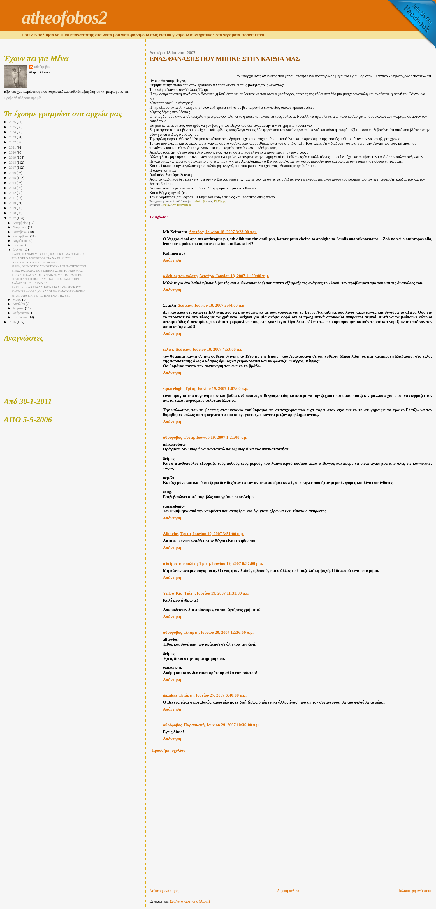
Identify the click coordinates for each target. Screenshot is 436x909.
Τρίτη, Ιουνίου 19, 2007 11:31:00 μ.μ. (217, 593)
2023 (13, 137)
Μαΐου (17, 300)
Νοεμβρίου (20, 227)
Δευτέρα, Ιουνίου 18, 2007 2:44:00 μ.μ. (211, 305)
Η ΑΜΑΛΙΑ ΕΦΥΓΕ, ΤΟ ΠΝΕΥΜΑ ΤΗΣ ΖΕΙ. (41, 295)
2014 (13, 183)
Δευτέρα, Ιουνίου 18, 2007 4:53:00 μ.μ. (209, 349)
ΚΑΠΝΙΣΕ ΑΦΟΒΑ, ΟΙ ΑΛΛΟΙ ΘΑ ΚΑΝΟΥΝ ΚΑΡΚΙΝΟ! (49, 291)
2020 (13, 152)
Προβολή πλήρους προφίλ (22, 98)
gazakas (170, 695)
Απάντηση (172, 260)
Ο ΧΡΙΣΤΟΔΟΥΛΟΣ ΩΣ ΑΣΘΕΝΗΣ (34, 262)
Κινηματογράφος (180, 204)
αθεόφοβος (172, 437)
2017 (13, 168)
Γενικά (165, 204)
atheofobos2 (64, 17)
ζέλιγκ (168, 349)
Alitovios (170, 533)
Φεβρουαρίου (22, 313)
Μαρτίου (19, 308)
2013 (13, 188)
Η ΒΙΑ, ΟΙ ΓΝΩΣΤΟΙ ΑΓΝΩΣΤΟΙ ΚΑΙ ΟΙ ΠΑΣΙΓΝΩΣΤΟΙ (49, 266)
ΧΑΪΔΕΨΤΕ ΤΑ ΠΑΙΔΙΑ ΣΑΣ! (31, 283)
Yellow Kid (172, 593)
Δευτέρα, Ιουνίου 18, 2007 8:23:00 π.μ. (223, 232)
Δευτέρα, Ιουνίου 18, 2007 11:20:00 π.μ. (234, 276)
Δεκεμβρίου (21, 223)
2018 (13, 163)
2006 (13, 322)
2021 (13, 147)
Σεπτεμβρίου (21, 236)
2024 (13, 132)
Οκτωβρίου (20, 232)
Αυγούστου (20, 241)
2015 (13, 178)
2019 (13, 157)
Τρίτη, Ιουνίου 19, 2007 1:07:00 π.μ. (217, 388)
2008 (13, 213)
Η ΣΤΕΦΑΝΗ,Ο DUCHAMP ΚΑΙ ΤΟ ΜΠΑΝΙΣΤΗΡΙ (45, 279)
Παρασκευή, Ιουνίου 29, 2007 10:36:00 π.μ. (221, 725)
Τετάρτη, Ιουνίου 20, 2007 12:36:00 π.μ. (219, 632)
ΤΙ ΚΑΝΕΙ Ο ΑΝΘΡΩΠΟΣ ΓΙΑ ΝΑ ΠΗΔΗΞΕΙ (41, 258)
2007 (13, 218)
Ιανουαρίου (20, 317)
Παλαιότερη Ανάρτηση (415, 891)
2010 (13, 203)
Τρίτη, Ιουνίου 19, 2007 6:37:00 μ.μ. (231, 563)
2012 (13, 193)
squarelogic (173, 388)
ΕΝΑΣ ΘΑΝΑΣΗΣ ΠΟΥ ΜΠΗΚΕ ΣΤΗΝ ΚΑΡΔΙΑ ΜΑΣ (47, 270)
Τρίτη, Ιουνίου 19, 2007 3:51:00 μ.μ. (212, 533)
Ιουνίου (18, 249)
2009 (13, 208)
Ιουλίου (18, 245)
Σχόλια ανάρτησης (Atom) (190, 901)
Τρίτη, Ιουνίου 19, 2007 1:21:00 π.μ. (215, 437)
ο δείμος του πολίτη (180, 276)
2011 (13, 198)
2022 (13, 142)
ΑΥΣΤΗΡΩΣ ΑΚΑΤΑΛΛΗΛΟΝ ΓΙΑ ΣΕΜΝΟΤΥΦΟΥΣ (46, 287)
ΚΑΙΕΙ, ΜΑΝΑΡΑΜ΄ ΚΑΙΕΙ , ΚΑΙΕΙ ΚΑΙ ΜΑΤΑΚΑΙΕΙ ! (48, 254)
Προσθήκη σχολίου (168, 750)
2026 (13, 122)
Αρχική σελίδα (288, 891)
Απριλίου (19, 304)
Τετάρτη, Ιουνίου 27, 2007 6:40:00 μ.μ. (213, 695)
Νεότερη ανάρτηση (163, 891)
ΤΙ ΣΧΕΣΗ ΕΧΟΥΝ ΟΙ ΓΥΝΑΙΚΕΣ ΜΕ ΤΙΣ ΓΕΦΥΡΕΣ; (47, 274)
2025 (13, 127)
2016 (13, 173)
